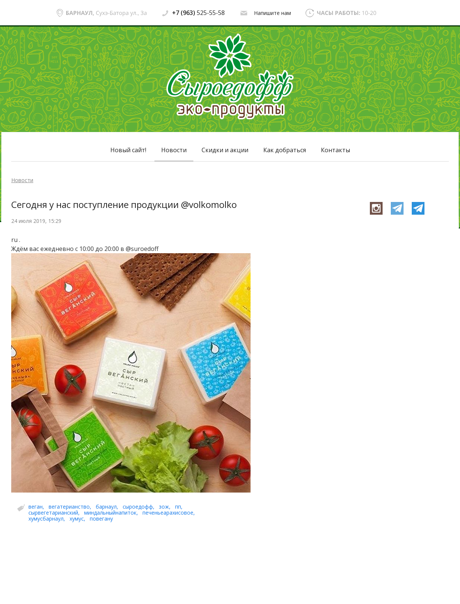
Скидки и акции (225, 150)
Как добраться (284, 150)
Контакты (335, 150)
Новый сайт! (128, 150)
